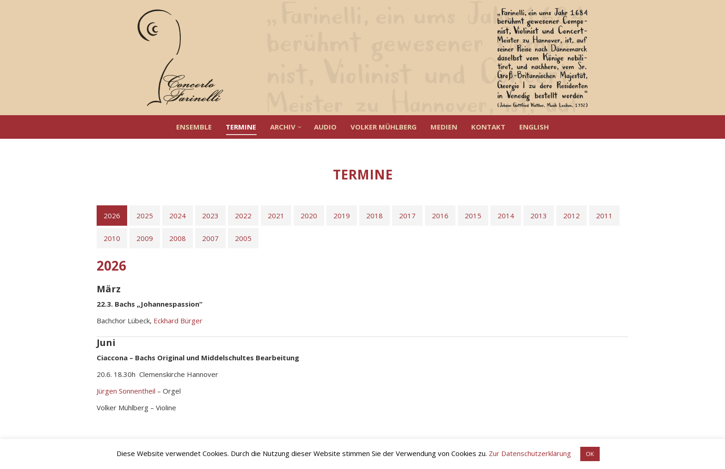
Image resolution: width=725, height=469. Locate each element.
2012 (571, 215)
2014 (506, 215)
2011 (604, 215)
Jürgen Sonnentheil (126, 390)
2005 (243, 238)
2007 (210, 238)
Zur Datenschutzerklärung (530, 453)
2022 (243, 215)
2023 (210, 215)
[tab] (112, 215)
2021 (276, 215)
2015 (473, 215)
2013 (538, 215)
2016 (440, 215)
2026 (112, 215)
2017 (407, 215)
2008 (177, 238)
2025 (144, 215)
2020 (309, 215)
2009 (144, 238)
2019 (341, 215)
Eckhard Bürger (178, 320)
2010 (112, 238)
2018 (374, 215)
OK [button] (590, 454)
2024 (177, 215)
